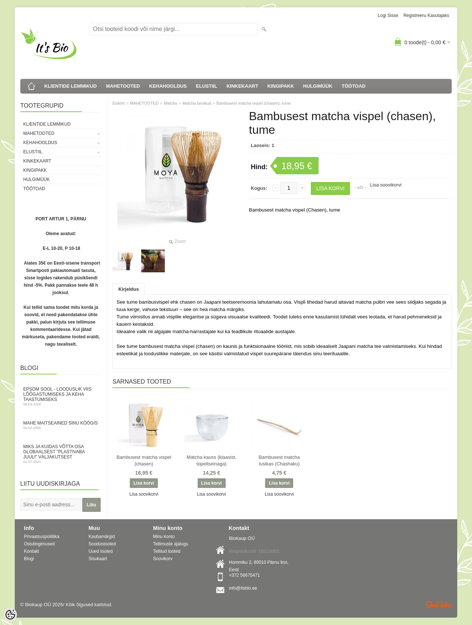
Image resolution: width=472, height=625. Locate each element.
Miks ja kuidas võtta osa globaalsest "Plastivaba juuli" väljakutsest (60, 454)
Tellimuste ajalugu (170, 544)
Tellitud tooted (166, 551)
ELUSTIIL (206, 86)
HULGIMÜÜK (317, 86)
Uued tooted (100, 551)
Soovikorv (163, 558)
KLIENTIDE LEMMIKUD (70, 86)
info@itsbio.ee (243, 588)
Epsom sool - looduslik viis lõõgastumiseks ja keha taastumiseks (60, 396)
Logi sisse (388, 15)
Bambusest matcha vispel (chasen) (144, 460)
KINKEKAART (242, 86)
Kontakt (31, 551)
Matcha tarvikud (197, 103)
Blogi (29, 558)
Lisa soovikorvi (386, 185)
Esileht (118, 103)
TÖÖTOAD (354, 86)
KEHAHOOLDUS (168, 86)
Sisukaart (97, 558)
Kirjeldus (128, 289)
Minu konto (164, 536)
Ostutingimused (39, 544)
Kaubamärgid (101, 536)
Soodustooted (102, 544)
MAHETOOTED (123, 86)
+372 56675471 (244, 575)
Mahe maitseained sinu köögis (60, 425)
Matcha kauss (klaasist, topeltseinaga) (211, 460)
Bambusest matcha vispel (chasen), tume (253, 103)
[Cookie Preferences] (10, 614)
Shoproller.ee (439, 604)
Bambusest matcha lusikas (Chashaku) (279, 460)
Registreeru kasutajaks (426, 15)
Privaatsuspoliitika (41, 536)
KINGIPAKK (280, 86)
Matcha (170, 103)
